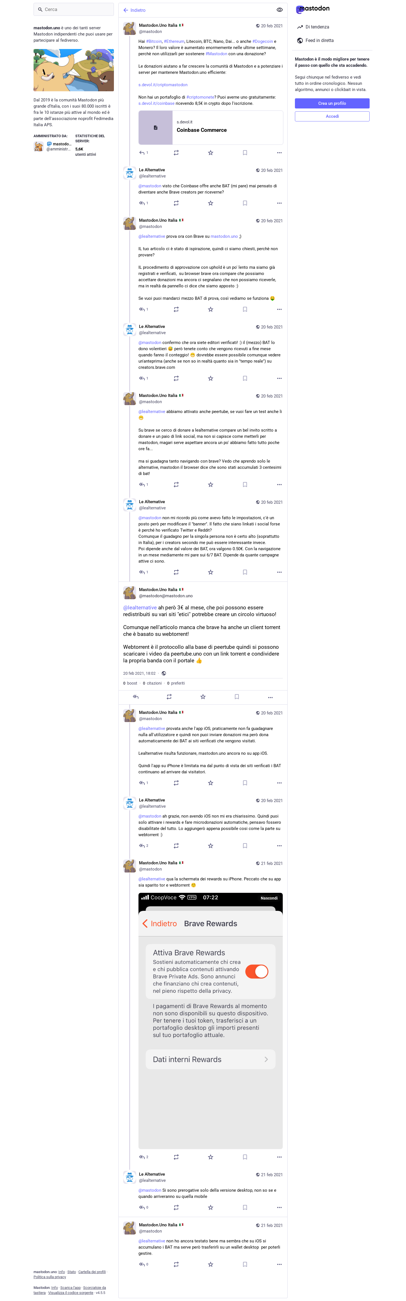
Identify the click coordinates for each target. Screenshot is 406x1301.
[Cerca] (74, 9)
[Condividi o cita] (176, 152)
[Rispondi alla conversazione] (143, 203)
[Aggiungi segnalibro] (245, 152)
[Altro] (279, 152)
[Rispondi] (143, 152)
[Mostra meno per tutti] (279, 10)
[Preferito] (210, 152)
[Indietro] (195, 10)
